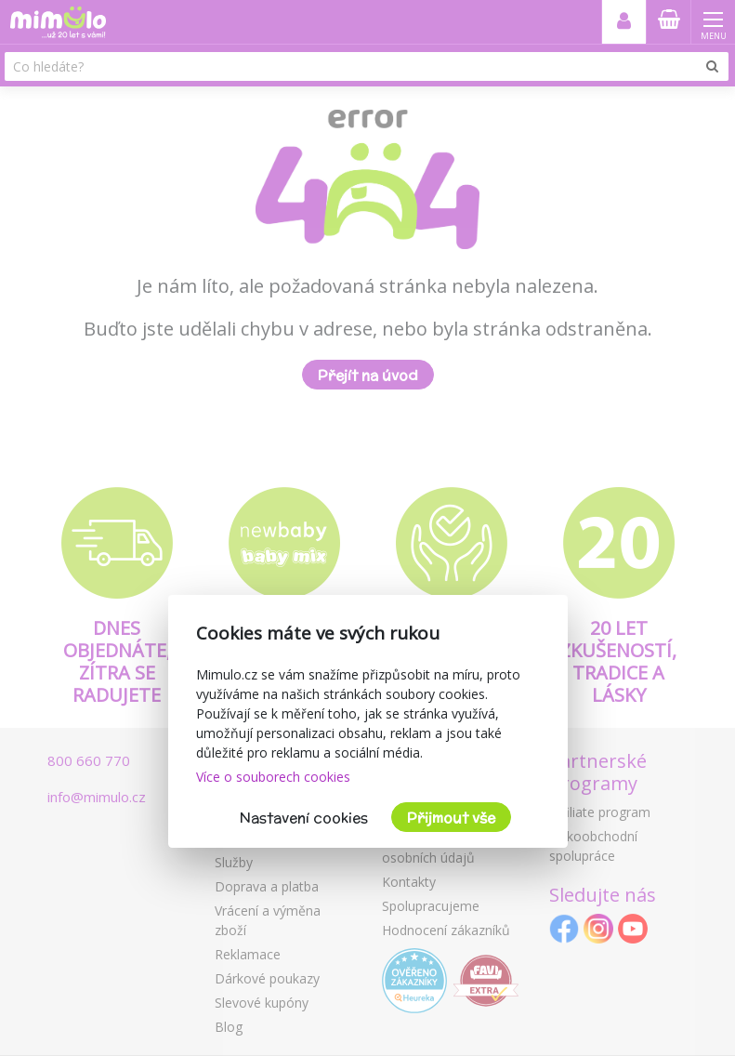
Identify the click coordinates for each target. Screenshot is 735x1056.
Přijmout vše (451, 817)
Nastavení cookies (304, 817)
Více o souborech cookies (273, 776)
